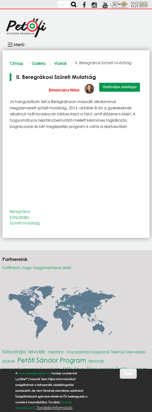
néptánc (56, 351)
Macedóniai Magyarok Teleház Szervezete (106, 351)
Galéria (39, 63)
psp (67, 368)
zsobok (8, 360)
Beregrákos (20, 211)
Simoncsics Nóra (64, 90)
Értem (128, 373)
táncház (96, 360)
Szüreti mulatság (25, 222)
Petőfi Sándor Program (51, 360)
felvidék (37, 351)
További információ (54, 408)
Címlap (16, 63)
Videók (60, 63)
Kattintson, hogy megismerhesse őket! (36, 267)
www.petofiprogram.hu (34, 373)
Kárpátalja (19, 217)
